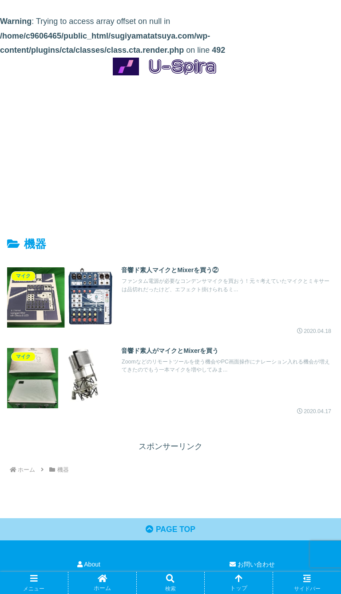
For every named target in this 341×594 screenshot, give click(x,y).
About (88, 565)
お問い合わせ (252, 565)
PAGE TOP (170, 530)
